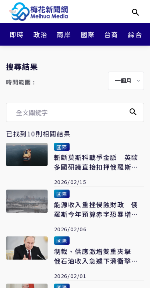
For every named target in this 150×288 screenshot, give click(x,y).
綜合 (135, 34)
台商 (111, 34)
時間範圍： (21, 83)
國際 (88, 34)
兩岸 (64, 34)
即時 (17, 34)
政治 (40, 34)
